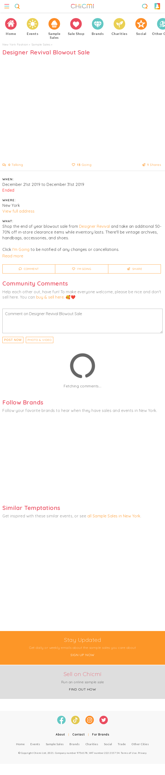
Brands (74, 744)
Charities (91, 744)
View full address (18, 211)
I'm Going (21, 249)
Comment (29, 269)
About (60, 734)
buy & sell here (50, 297)
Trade (122, 744)
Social (108, 744)
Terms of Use (129, 752)
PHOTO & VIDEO (40, 340)
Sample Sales (40, 44)
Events (35, 744)
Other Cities (140, 744)
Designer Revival (94, 226)
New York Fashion (15, 44)
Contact (78, 734)
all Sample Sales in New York (113, 516)
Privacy (142, 752)
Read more (12, 256)
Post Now (13, 340)
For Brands (100, 734)
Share (134, 269)
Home (20, 744)
